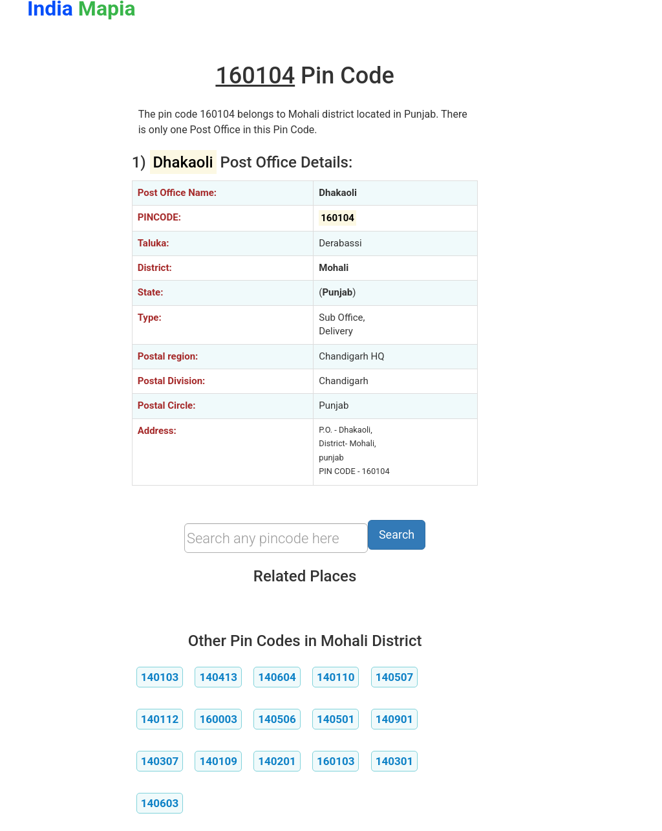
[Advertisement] (69, 244)
